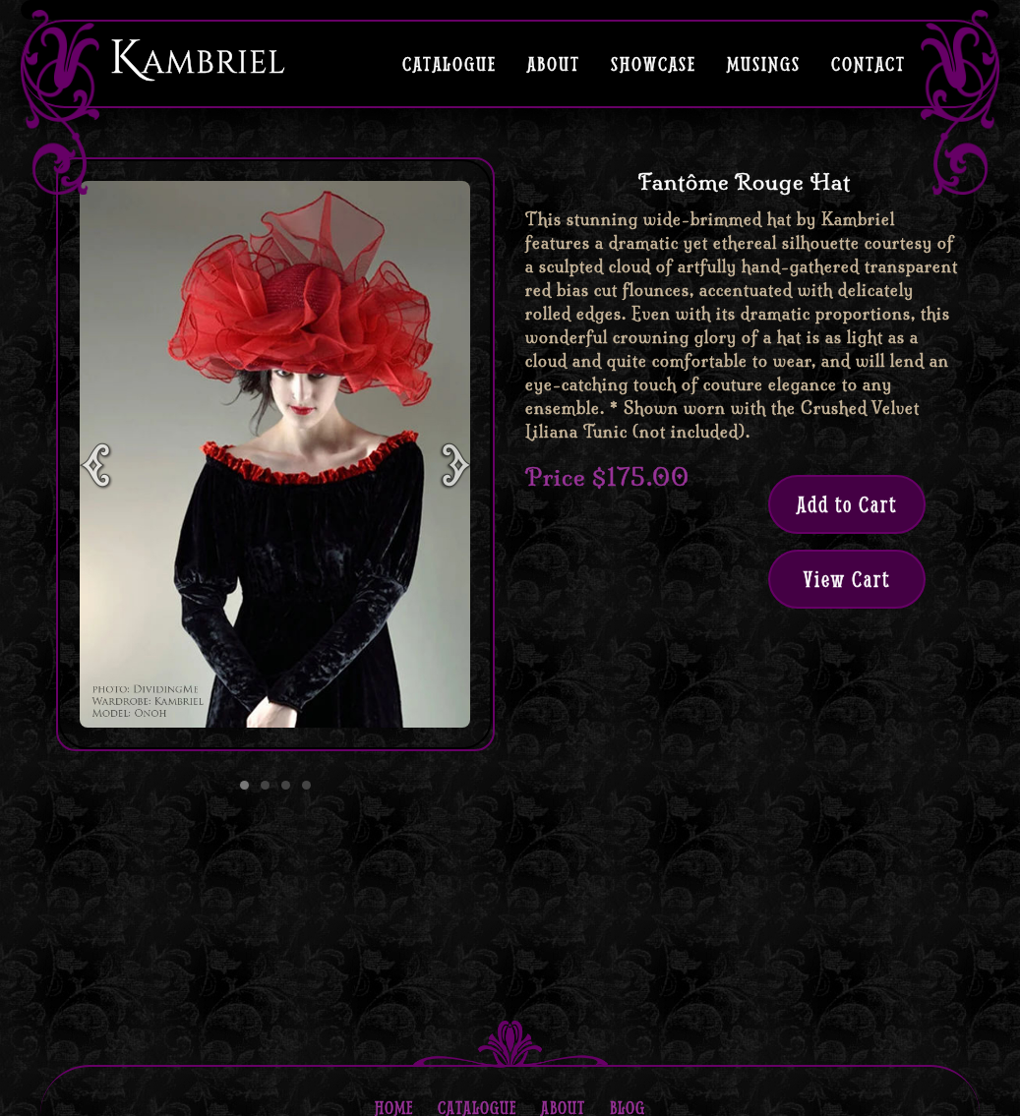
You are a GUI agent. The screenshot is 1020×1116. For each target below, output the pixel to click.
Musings (764, 63)
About (553, 63)
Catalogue (449, 63)
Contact (868, 63)
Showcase (653, 63)
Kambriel (197, 58)
